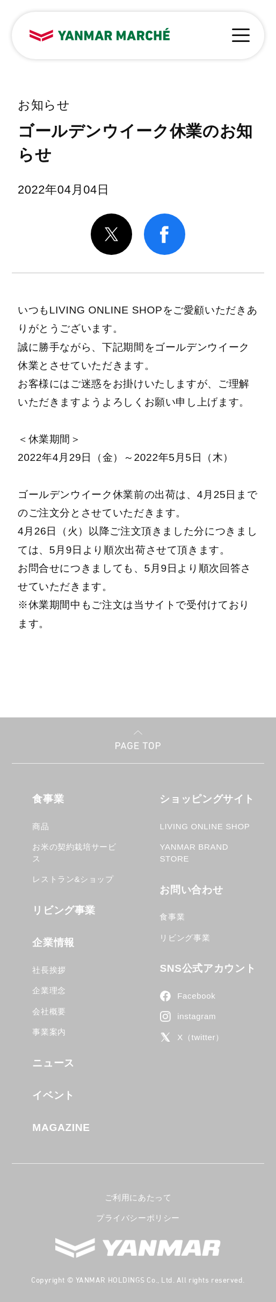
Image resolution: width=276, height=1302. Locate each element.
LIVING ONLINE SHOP (204, 826)
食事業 (48, 799)
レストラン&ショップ (72, 879)
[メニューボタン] (240, 35)
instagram (196, 1016)
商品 (40, 826)
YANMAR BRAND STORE (193, 852)
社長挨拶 (49, 969)
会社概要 (49, 1011)
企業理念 (49, 990)
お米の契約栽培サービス (74, 852)
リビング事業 (64, 910)
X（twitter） (200, 1037)
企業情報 (53, 942)
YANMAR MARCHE (100, 34)
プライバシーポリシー (138, 1217)
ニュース (53, 1063)
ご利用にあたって (138, 1197)
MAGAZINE (61, 1127)
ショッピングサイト (207, 799)
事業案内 (49, 1031)
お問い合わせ (191, 889)
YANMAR (137, 1248)
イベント (53, 1095)
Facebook (196, 995)
